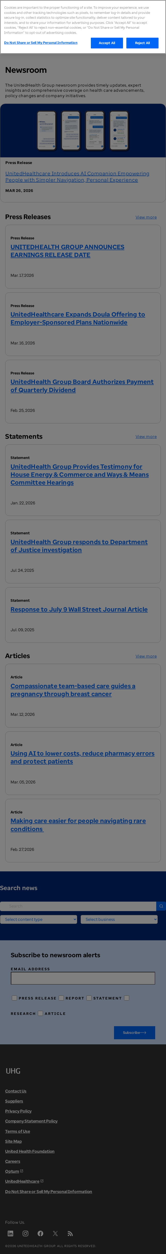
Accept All (107, 42)
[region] (83, 27)
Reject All (142, 42)
